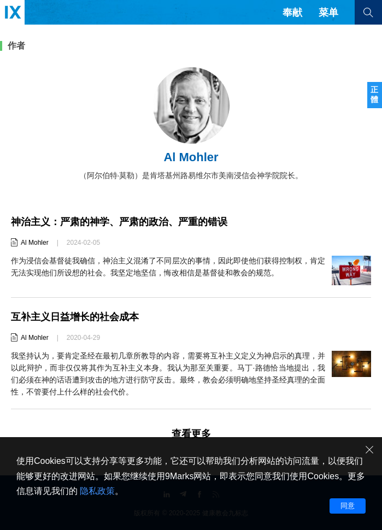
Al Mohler (35, 242)
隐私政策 (97, 491)
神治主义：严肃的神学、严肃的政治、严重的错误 (119, 221)
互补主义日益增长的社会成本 (75, 316)
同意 (347, 506)
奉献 (292, 12)
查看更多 (191, 433)
